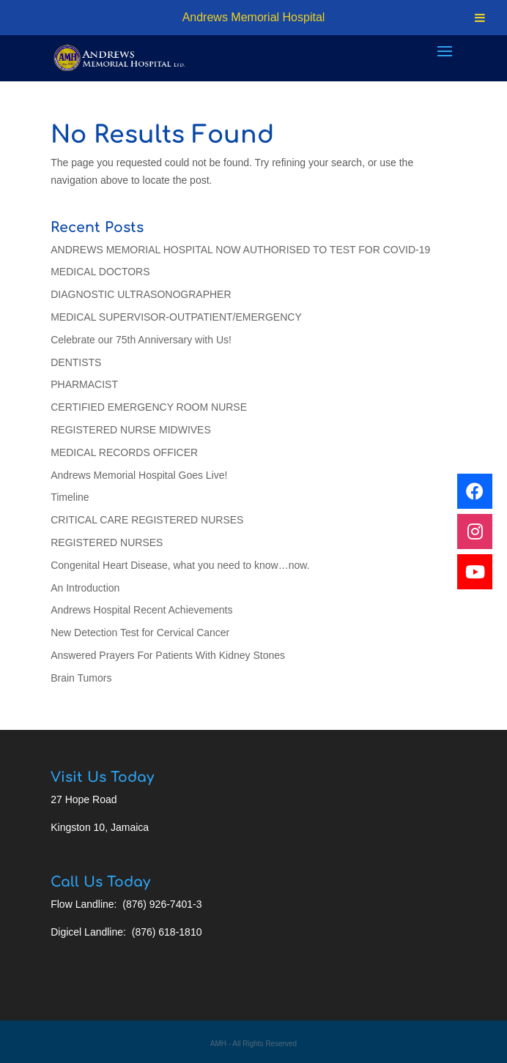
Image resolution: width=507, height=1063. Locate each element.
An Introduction (85, 588)
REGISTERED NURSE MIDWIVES (131, 430)
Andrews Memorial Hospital (253, 17)
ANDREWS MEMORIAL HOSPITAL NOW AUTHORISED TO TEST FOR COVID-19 (240, 250)
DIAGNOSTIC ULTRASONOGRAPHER (141, 294)
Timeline (70, 497)
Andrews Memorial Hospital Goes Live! (139, 475)
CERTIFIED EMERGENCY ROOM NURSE (149, 407)
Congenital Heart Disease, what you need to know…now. (180, 565)
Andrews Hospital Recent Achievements (141, 610)
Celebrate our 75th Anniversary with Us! (141, 340)
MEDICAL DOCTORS (100, 271)
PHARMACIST (84, 384)
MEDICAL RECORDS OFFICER (124, 452)
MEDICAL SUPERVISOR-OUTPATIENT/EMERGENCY (176, 317)
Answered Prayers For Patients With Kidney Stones (168, 655)
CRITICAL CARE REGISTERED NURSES (147, 520)
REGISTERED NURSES (107, 542)
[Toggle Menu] (480, 17)
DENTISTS (76, 362)
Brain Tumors (81, 678)
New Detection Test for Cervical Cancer (140, 632)
